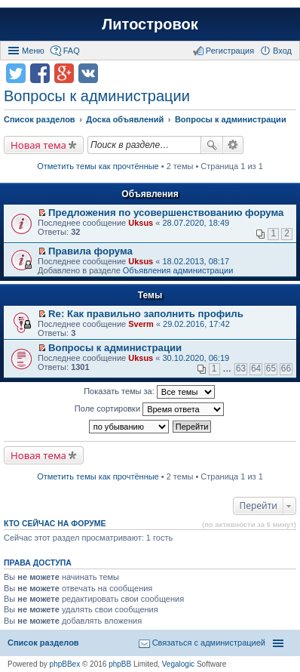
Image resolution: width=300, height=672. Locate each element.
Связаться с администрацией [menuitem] (208, 642)
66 (286, 368)
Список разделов (43, 642)
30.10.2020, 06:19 (195, 357)
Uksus (140, 222)
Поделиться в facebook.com (40, 73)
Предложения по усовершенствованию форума (165, 212)
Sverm (141, 323)
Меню (33, 50)
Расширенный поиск (233, 145)
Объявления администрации (178, 270)
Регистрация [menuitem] (230, 50)
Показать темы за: (149, 392)
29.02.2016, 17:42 (196, 323)
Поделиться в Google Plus (64, 73)
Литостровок (149, 24)
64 (256, 368)
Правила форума (90, 251)
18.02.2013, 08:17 (195, 261)
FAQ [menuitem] (71, 50)
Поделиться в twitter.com (16, 73)
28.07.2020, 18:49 (195, 222)
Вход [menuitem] (282, 50)
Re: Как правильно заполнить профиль (145, 313)
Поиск (212, 145)
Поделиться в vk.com (88, 73)
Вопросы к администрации (97, 96)
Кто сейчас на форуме (55, 523)
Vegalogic (178, 664)
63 (241, 368)
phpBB (120, 664)
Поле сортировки (149, 409)
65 (271, 368)
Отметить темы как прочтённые (98, 166)
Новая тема (38, 145)
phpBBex (65, 664)
